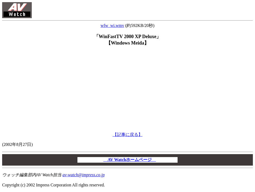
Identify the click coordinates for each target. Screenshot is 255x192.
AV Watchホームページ (129, 159)
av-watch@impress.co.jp (83, 175)
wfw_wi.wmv (112, 25)
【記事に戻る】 (128, 134)
